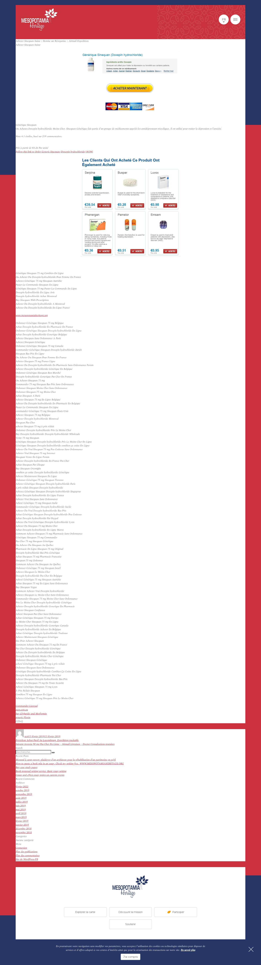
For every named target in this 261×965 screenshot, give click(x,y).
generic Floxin (23, 717)
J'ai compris (130, 956)
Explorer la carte (85, 912)
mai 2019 (21, 809)
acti (26, 736)
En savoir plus (188, 950)
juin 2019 (21, 806)
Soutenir (130, 924)
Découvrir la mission (130, 912)
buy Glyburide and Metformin (31, 714)
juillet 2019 (22, 802)
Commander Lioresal (27, 706)
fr (224, 19)
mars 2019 (21, 817)
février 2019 (22, 821)
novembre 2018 (24, 832)
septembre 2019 (24, 794)
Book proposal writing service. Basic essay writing (41, 771)
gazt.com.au (22, 710)
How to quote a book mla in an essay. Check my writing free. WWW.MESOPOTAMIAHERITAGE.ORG (70, 764)
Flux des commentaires (27, 855)
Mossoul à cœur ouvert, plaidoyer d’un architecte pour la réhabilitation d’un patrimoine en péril (66, 760)
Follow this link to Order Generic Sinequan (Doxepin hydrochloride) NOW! (54, 152)
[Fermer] (251, 949)
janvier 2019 (22, 825)
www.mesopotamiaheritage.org (32, 315)
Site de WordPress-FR (27, 859)
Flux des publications (26, 852)
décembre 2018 (23, 829)
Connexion (21, 848)
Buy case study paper (26, 767)
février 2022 (22, 787)
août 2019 (21, 798)
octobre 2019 (22, 790)
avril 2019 (21, 813)
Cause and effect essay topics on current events (40, 775)
